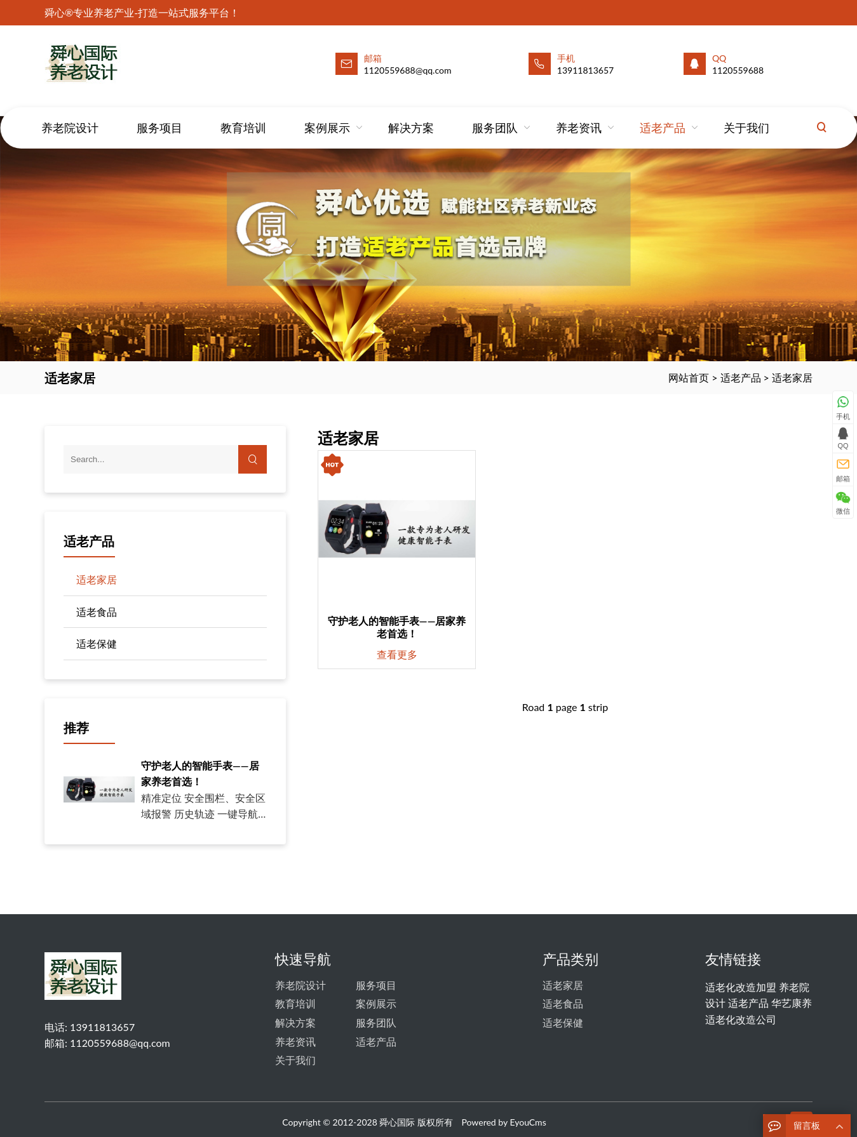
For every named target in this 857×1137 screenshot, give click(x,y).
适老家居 (792, 377)
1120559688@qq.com (120, 1043)
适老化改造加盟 (740, 987)
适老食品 (96, 612)
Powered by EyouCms (502, 1122)
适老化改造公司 (740, 1019)
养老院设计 (69, 116)
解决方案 (411, 116)
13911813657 (585, 70)
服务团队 (495, 116)
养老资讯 (579, 116)
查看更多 (397, 654)
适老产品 (662, 116)
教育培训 (243, 116)
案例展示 (327, 116)
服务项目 (159, 116)
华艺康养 (791, 1003)
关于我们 (746, 116)
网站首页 (688, 377)
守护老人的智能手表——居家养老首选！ (397, 627)
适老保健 (96, 643)
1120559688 (738, 70)
